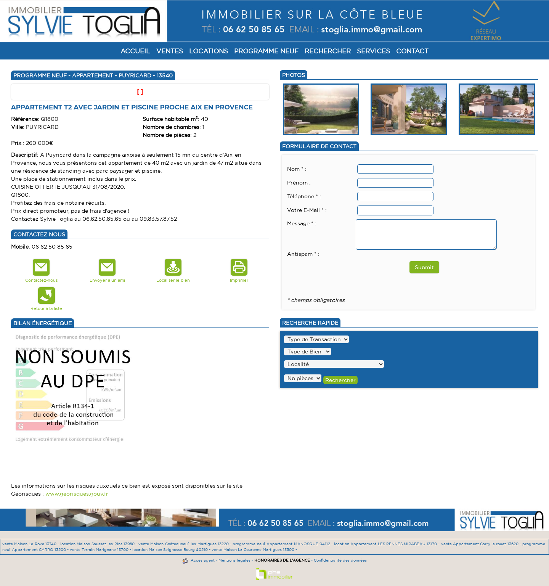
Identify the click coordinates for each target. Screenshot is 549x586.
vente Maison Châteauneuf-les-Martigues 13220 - (185, 543)
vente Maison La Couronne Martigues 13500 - (254, 549)
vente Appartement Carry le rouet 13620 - (481, 543)
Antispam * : (303, 253)
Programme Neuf (266, 51)
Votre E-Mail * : (307, 210)
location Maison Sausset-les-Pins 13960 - (99, 543)
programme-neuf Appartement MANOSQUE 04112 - (283, 543)
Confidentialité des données (340, 560)
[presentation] (345, 273)
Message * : (301, 223)
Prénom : (299, 182)
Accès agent (203, 560)
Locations (208, 51)
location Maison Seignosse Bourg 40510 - (172, 549)
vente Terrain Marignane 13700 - (101, 549)
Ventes (169, 51)
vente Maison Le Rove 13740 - (31, 543)
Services (373, 51)
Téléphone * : (304, 196)
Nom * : (297, 168)
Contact (412, 51)
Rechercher (328, 51)
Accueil (135, 51)
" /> (303, 378)
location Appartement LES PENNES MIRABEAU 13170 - (387, 543)
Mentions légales (234, 560)
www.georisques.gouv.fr (76, 493)
